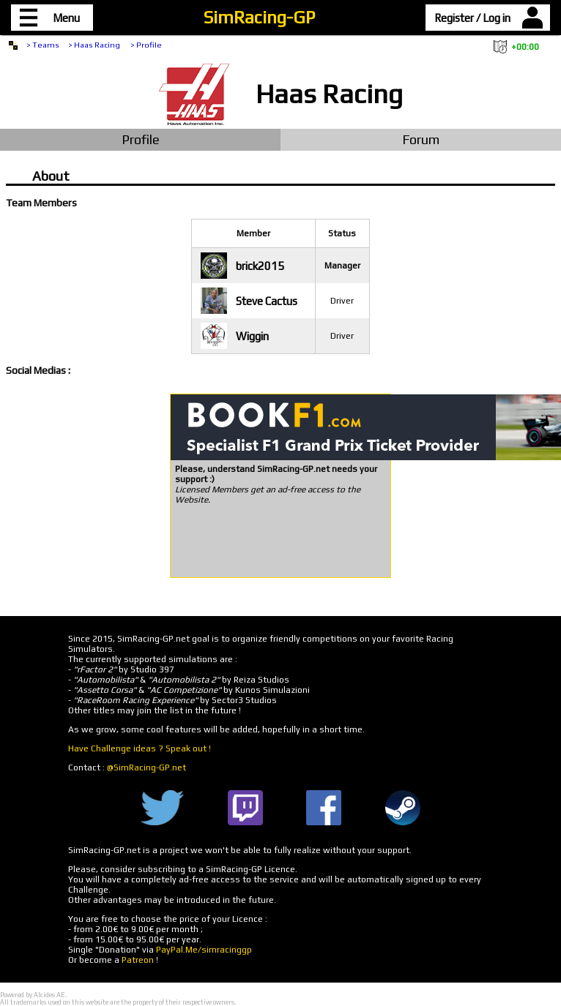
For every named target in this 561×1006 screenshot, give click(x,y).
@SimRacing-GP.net (146, 767)
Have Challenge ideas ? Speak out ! (139, 748)
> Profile (146, 44)
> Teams (42, 44)
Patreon (138, 960)
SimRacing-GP (259, 17)
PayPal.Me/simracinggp (204, 950)
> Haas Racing (95, 44)
